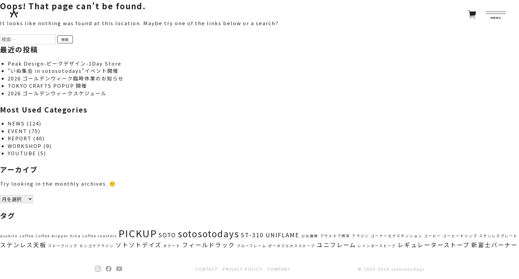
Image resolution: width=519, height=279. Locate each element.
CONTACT (207, 269)
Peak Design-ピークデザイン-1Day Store (64, 63)
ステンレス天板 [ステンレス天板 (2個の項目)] (23, 245)
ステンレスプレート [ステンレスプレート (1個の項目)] (498, 235)
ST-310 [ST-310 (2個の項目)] (252, 235)
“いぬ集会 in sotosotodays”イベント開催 (63, 70)
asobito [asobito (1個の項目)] (9, 235)
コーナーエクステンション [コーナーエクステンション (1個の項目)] (396, 235)
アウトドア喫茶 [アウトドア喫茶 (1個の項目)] (335, 235)
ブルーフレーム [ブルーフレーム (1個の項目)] (251, 245)
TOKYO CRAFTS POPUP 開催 (47, 85)
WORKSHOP (25, 145)
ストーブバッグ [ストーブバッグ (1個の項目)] (63, 245)
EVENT (17, 130)
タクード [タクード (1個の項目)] (171, 245)
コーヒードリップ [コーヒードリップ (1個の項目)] (460, 235)
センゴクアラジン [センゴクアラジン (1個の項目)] (96, 245)
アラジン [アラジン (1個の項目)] (360, 235)
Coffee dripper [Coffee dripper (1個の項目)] (52, 235)
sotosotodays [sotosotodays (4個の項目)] (208, 233)
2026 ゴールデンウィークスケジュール (57, 93)
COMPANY (278, 269)
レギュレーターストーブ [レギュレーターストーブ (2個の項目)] (434, 245)
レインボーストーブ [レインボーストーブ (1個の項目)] (377, 245)
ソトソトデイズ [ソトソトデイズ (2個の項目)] (139, 245)
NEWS (16, 123)
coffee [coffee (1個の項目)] (27, 235)
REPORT (19, 138)
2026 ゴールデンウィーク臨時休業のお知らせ (66, 78)
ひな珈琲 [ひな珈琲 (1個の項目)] (309, 235)
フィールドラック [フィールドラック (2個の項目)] (208, 245)
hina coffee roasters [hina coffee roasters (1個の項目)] (93, 235)
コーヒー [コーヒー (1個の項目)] (432, 235)
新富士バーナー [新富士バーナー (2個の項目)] (494, 245)
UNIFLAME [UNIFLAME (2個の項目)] (282, 235)
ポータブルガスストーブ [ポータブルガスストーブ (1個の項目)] (291, 245)
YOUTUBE (22, 153)
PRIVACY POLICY (242, 269)
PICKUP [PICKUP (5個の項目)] (137, 233)
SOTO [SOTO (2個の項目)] (167, 235)
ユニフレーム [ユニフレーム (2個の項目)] (336, 245)
